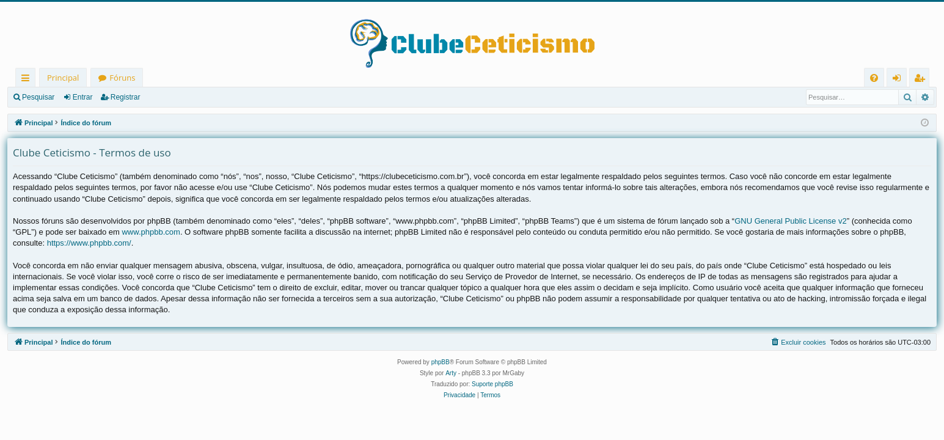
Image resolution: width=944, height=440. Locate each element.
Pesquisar (38, 97)
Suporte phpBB (492, 384)
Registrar (126, 97)
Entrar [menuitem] (899, 79)
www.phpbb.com (151, 232)
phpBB (440, 362)
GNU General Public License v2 (790, 221)
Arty (450, 373)
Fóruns (122, 77)
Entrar (83, 97)
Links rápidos (28, 79)
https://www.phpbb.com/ (89, 243)
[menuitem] (874, 77)
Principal (63, 77)
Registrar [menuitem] (922, 79)
